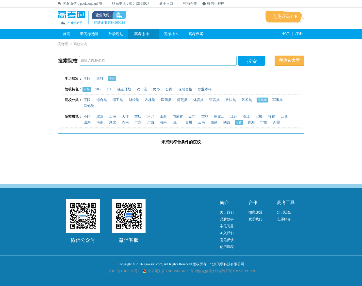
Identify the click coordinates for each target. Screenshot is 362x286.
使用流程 (227, 247)
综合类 (102, 100)
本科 (100, 79)
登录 (286, 33)
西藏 (214, 122)
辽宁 (192, 116)
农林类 (150, 100)
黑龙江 (219, 116)
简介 (224, 202)
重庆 (137, 116)
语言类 (214, 100)
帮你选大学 (289, 60)
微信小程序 (213, 3)
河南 (100, 122)
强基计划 (124, 89)
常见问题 (227, 226)
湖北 (112, 122)
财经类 (134, 100)
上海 (112, 116)
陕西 (226, 122)
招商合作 (188, 3)
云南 (201, 122)
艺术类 (247, 100)
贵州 (188, 122)
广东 (137, 122)
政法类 (231, 100)
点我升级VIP (284, 16)
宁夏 (263, 122)
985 (98, 89)
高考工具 (286, 202)
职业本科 (205, 89)
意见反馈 (227, 240)
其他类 (89, 106)
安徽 (259, 116)
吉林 (204, 116)
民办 (156, 89)
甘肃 (239, 122)
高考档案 (195, 34)
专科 (112, 79)
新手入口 (164, 3)
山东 (87, 122)
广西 (150, 122)
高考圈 (63, 44)
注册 (299, 33)
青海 (251, 122)
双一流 (142, 89)
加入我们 (227, 233)
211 (108, 89)
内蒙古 (178, 116)
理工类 (118, 100)
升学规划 (115, 34)
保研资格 (185, 89)
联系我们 (255, 219)
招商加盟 (255, 212)
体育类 (198, 100)
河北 (150, 116)
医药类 (166, 100)
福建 (271, 116)
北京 (100, 116)
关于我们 (227, 212)
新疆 (276, 122)
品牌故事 (227, 219)
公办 (168, 89)
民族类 (262, 100)
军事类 (277, 100)
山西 (163, 116)
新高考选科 (89, 34)
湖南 (125, 122)
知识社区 (284, 212)
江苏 (233, 116)
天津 (125, 116)
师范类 (182, 100)
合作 (252, 202)
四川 (176, 122)
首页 (66, 34)
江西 (284, 116)
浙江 (246, 116)
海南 (163, 122)
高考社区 (171, 34)
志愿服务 (284, 219)
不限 (87, 79)
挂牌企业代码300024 (109, 22)
